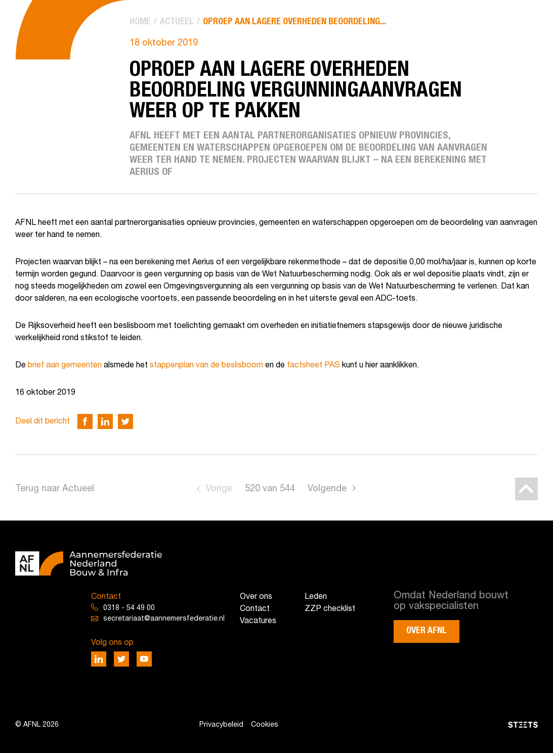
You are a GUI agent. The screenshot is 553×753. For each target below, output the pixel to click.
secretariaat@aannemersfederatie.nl (164, 619)
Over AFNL (426, 631)
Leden (316, 596)
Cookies (264, 725)
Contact (255, 609)
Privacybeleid (221, 725)
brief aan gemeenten (65, 365)
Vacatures (258, 621)
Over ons (256, 596)
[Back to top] (526, 489)
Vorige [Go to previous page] (219, 489)
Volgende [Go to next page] (327, 489)
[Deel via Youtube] (144, 659)
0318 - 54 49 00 (129, 608)
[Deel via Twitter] (125, 421)
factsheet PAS (313, 365)
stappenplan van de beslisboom (206, 365)
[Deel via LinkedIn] (105, 421)
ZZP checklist (330, 609)
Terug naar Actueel (54, 489)
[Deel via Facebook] (85, 421)
